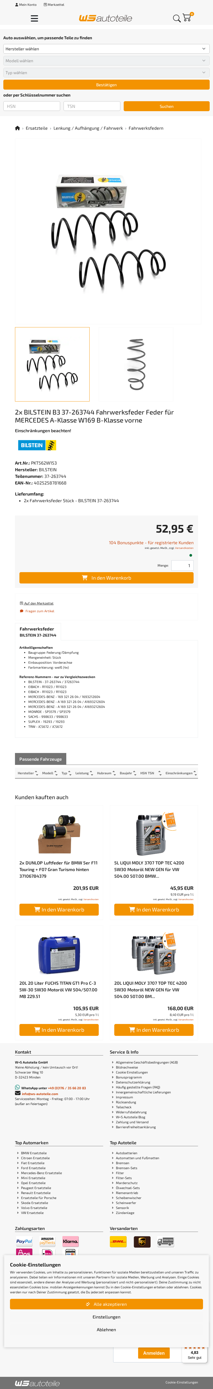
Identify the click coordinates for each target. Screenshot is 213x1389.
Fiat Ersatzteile (32, 1163)
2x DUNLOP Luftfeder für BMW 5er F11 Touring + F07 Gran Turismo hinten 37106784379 (58, 869)
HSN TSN (147, 773)
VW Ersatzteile (32, 1213)
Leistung (82, 773)
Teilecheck (123, 1107)
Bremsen (122, 1163)
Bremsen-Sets (126, 1168)
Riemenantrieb (127, 1193)
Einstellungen (106, 1316)
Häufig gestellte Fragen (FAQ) (138, 1087)
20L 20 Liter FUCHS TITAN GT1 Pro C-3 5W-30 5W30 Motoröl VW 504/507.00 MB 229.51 (58, 989)
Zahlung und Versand (132, 1122)
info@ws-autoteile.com (40, 1094)
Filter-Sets (124, 1178)
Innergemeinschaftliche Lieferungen (143, 1092)
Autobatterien (126, 1153)
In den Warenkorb (106, 578)
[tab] (38, 631)
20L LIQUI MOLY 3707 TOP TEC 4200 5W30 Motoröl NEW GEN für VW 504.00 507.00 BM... (150, 989)
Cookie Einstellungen (132, 1072)
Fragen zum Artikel (36, 611)
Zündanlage (125, 1213)
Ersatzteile (37, 128)
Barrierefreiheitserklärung (136, 1127)
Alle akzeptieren (106, 1304)
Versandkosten (184, 547)
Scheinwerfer (126, 1203)
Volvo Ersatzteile (34, 1208)
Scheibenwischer (128, 1198)
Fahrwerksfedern (146, 128)
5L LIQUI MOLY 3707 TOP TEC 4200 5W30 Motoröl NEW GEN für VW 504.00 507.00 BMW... (149, 869)
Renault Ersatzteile (35, 1193)
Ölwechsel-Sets (128, 1188)
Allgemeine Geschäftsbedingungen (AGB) (147, 1062)
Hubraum (104, 773)
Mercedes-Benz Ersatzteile (41, 1173)
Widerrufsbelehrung (131, 1112)
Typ (64, 773)
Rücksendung (126, 1102)
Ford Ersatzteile (33, 1168)
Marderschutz (127, 1183)
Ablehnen (106, 1329)
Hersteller (26, 773)
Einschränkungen (179, 773)
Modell (47, 773)
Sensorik (122, 1208)
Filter (120, 1173)
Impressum (124, 1097)
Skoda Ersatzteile (34, 1203)
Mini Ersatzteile (33, 1178)
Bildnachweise (127, 1067)
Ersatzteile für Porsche (38, 1198)
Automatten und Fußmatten (137, 1158)
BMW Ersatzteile (34, 1153)
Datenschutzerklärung (133, 1082)
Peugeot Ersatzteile (36, 1188)
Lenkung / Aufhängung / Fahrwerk (88, 128)
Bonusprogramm (129, 1077)
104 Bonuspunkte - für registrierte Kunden (151, 542)
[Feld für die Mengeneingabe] (182, 565)
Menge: (163, 565)
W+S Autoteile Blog (130, 1117)
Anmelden (153, 1353)
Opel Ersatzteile (33, 1183)
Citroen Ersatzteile (35, 1158)
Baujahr (126, 773)
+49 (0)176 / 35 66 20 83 (67, 1088)
